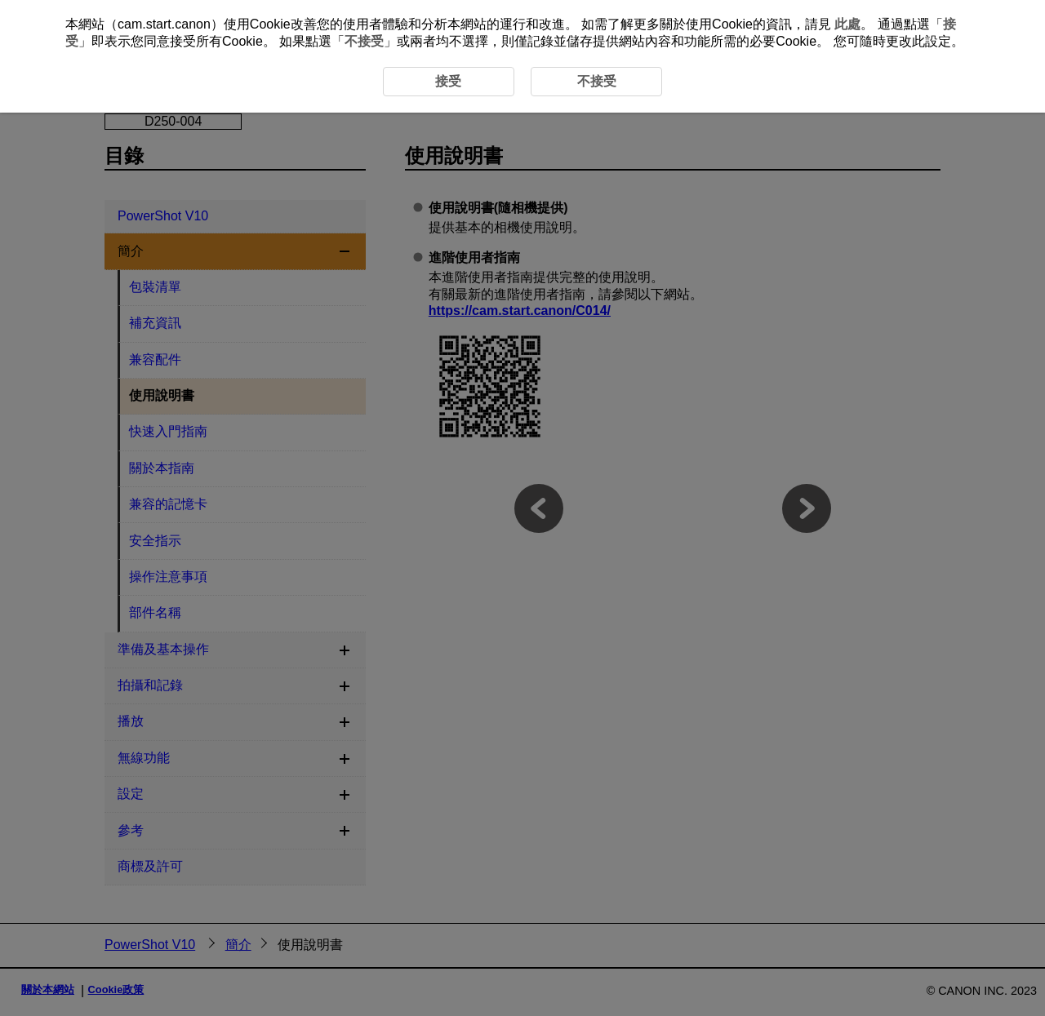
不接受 (364, 41)
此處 (847, 24)
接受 (448, 81)
